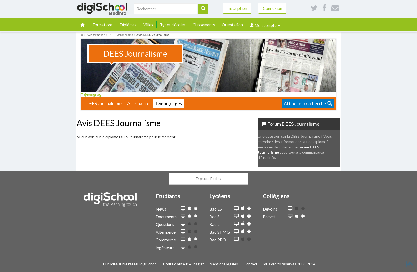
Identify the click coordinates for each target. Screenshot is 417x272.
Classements (204, 24)
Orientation (232, 24)
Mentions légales (224, 264)
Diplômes (128, 24)
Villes (148, 24)
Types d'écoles (173, 24)
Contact (250, 264)
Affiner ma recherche (308, 103)
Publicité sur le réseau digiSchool (130, 264)
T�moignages (95, 94)
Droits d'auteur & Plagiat (183, 264)
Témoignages (168, 103)
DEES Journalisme (104, 103)
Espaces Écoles (208, 178)
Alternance (138, 103)
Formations (103, 24)
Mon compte (265, 25)
